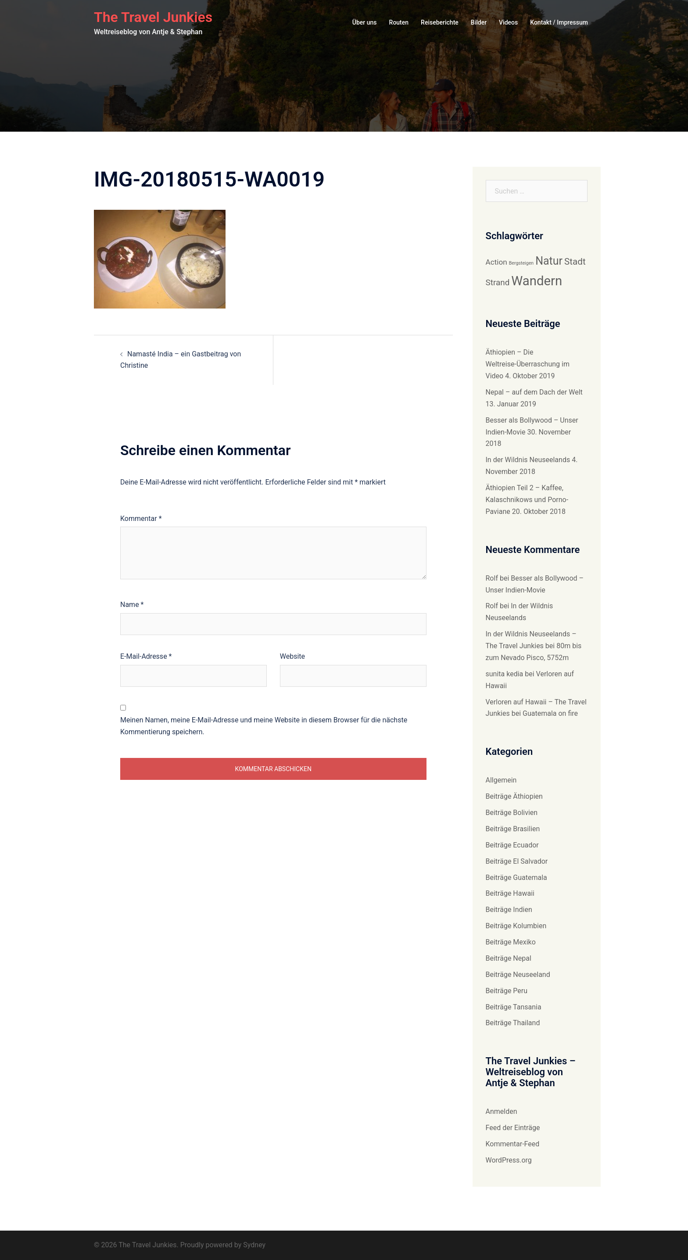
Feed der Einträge (513, 1128)
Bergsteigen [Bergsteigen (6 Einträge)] (521, 263)
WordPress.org (509, 1160)
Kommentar (141, 518)
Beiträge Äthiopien (514, 796)
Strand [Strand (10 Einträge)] (498, 282)
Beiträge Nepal (508, 958)
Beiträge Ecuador (512, 845)
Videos (508, 22)
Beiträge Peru (507, 991)
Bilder (479, 22)
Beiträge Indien (509, 909)
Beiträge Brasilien (513, 829)
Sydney (254, 1245)
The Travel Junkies (153, 17)
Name (132, 604)
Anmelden (501, 1111)
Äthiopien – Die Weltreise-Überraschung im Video (528, 364)
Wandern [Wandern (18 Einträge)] (536, 280)
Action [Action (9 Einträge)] (496, 262)
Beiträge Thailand (513, 1023)
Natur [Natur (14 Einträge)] (549, 261)
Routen (399, 22)
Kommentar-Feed (513, 1144)
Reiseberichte (440, 22)
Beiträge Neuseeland (518, 974)
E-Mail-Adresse (146, 656)
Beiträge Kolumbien (516, 926)
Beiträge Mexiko (511, 942)
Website (292, 656)
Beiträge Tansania (513, 1007)
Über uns (364, 22)
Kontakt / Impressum (559, 22)
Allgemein (501, 780)
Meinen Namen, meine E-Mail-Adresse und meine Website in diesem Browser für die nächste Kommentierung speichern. (263, 726)
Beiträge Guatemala (516, 877)
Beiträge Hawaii (510, 893)
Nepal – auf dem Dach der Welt (534, 392)
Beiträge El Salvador (517, 861)
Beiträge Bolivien (512, 812)
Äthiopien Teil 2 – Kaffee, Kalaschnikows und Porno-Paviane (527, 500)
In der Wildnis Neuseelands (528, 460)
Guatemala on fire (550, 713)
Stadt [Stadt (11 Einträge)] (575, 261)
